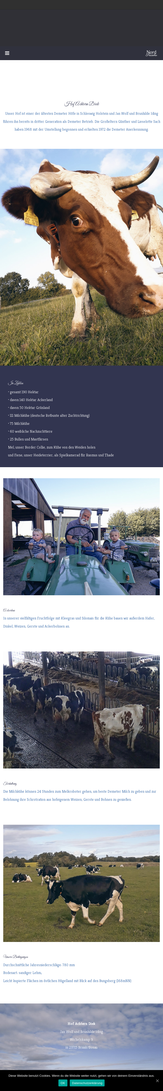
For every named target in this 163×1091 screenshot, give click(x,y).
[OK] (157, 1080)
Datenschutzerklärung (87, 1083)
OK (63, 1083)
